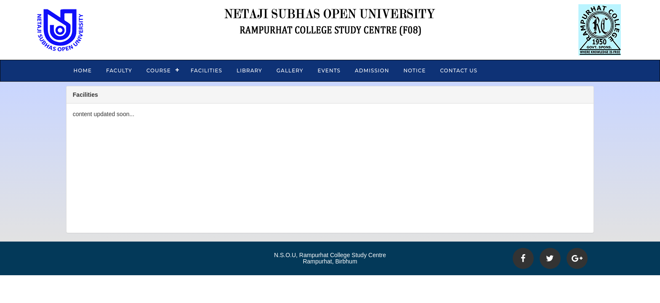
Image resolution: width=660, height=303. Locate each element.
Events (329, 70)
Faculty (119, 70)
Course (158, 70)
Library (249, 70)
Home (83, 70)
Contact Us (458, 70)
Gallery (290, 70)
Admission (372, 70)
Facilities (206, 70)
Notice (414, 70)
